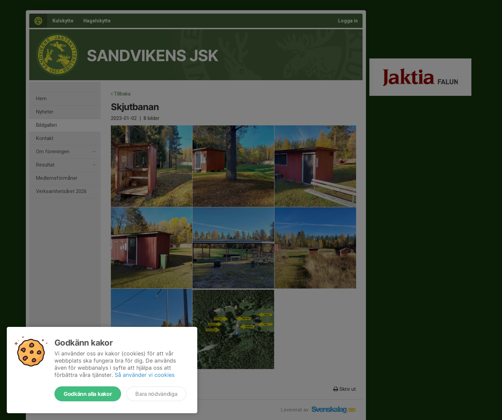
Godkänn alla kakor (88, 393)
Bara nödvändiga (156, 393)
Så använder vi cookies (144, 374)
